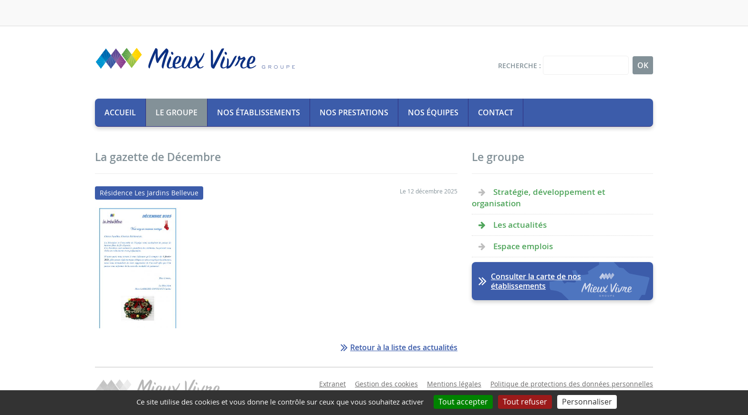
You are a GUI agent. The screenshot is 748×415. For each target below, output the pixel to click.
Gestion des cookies (386, 383)
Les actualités (520, 224)
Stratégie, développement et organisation (538, 197)
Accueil (120, 112)
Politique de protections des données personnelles (571, 383)
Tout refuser (525, 401)
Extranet (332, 383)
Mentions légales (454, 383)
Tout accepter (463, 401)
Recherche (517, 65)
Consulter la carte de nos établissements (536, 281)
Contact (495, 112)
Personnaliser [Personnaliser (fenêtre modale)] (587, 401)
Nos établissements (258, 112)
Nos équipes (433, 112)
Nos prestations (354, 112)
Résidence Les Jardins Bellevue (149, 192)
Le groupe (176, 112)
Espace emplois (523, 246)
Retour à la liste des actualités (403, 347)
